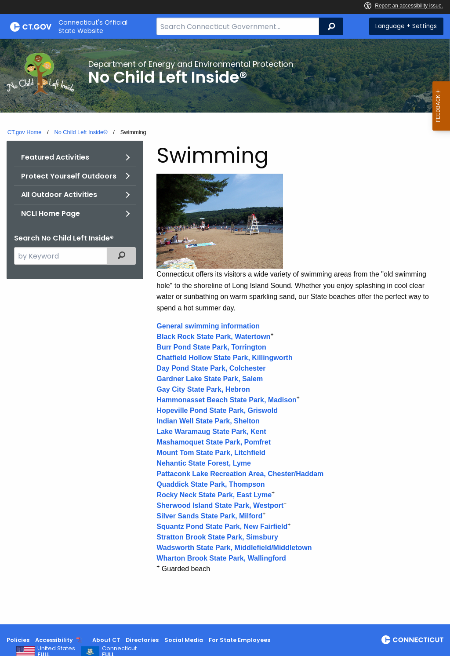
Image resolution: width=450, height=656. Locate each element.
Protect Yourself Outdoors (68, 176)
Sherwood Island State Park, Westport (219, 505)
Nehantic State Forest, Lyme (203, 463)
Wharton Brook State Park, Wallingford (221, 558)
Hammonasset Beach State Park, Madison (226, 400)
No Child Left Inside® (80, 132)
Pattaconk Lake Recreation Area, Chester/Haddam (239, 473)
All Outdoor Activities (59, 195)
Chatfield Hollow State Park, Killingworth (224, 357)
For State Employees (239, 640)
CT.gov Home (24, 132)
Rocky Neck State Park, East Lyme (214, 495)
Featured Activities (55, 157)
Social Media (183, 640)
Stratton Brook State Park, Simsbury (217, 537)
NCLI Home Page (50, 213)
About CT (106, 640)
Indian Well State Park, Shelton (207, 421)
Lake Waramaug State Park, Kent (211, 431)
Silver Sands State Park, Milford (209, 516)
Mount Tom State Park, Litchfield (210, 452)
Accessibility (54, 640)
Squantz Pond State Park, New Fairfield (221, 526)
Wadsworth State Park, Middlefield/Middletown (234, 547)
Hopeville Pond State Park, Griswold (217, 410)
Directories (142, 640)
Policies (18, 640)
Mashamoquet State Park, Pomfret (213, 442)
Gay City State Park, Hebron (203, 389)
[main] (225, 331)
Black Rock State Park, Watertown (213, 336)
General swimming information (208, 326)
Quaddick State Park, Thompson (210, 484)
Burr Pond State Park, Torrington (211, 347)
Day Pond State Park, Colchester (210, 368)
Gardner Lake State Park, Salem (209, 379)
